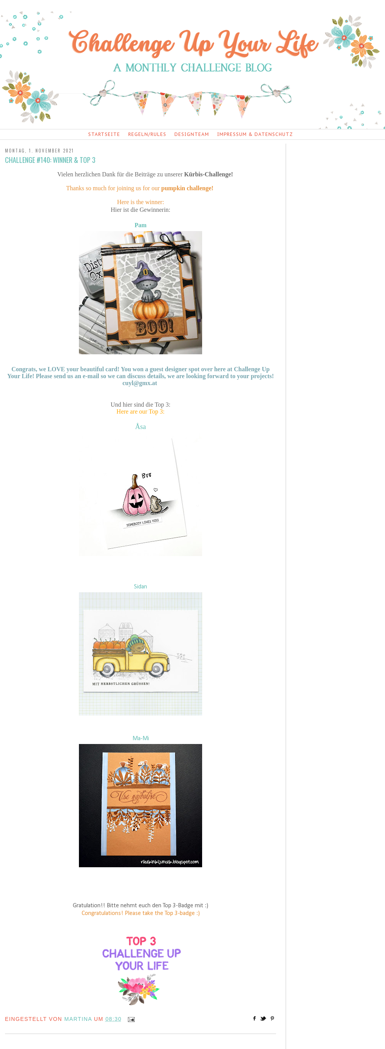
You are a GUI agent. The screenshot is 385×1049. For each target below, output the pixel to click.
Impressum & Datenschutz (255, 134)
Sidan (140, 587)
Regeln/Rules (147, 134)
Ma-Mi (140, 739)
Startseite (104, 134)
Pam (140, 225)
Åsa (140, 427)
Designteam (191, 134)
